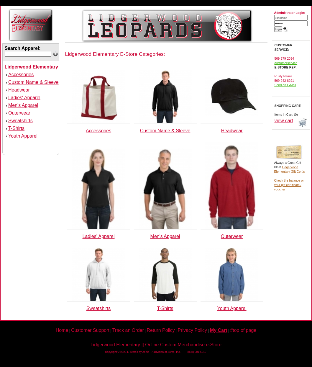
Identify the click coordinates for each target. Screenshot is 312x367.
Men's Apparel (23, 105)
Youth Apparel (22, 135)
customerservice (286, 63)
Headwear (19, 89)
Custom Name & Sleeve (33, 82)
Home (62, 330)
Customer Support (90, 330)
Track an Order (128, 330)
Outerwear (19, 112)
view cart (284, 120)
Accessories (21, 74)
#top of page (243, 330)
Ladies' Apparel (24, 97)
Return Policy (161, 330)
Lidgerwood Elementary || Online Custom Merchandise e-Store (156, 344)
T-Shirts (16, 128)
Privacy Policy (192, 330)
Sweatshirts (20, 120)
